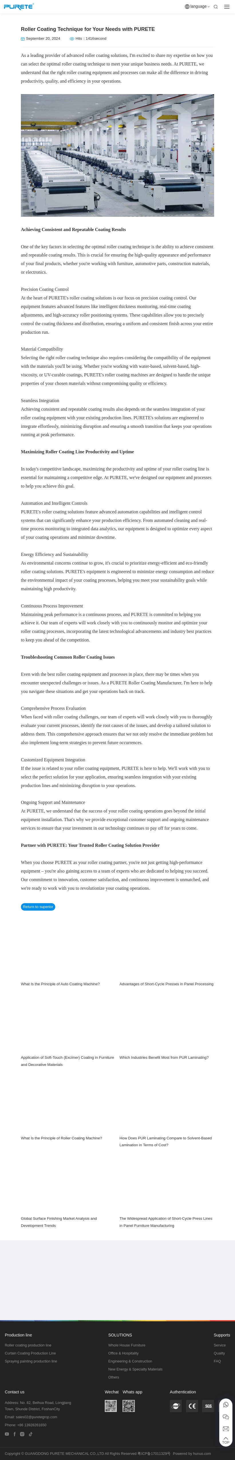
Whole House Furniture (126, 1345)
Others (113, 1377)
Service (220, 1345)
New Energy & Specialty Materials (135, 1369)
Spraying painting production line (31, 1361)
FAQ (217, 1361)
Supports (222, 1335)
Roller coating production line (28, 1345)
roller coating (97, 55)
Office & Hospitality (123, 1353)
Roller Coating (87, 657)
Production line (18, 1335)
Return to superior (38, 907)
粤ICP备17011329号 (154, 1454)
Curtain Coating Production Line (30, 1353)
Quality (219, 1353)
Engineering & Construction (130, 1361)
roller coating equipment (89, 72)
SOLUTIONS (120, 1335)
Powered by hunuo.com (192, 1454)
